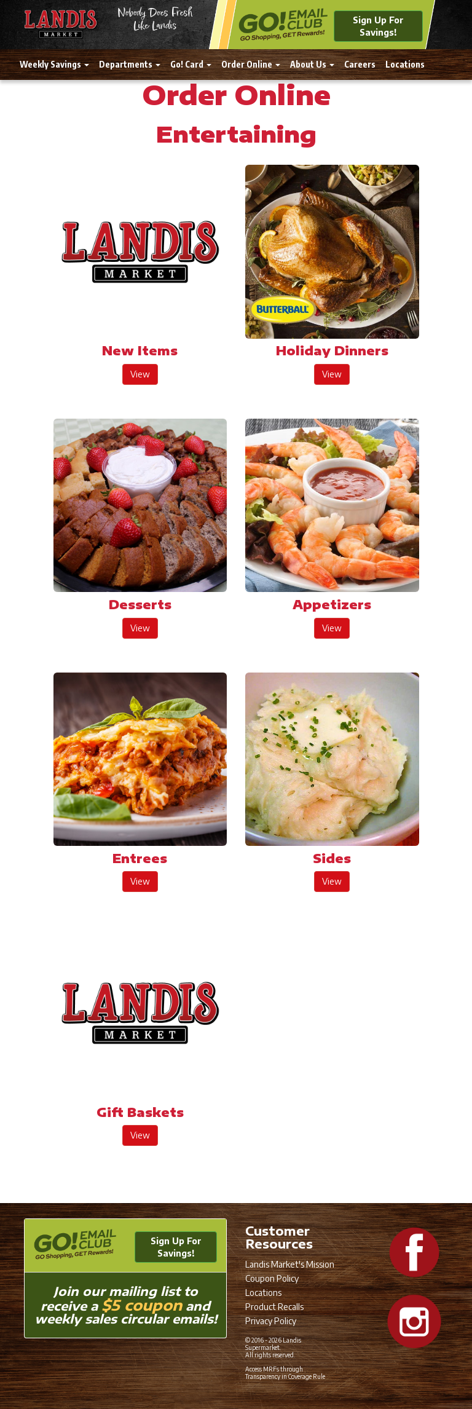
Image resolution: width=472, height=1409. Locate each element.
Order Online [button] (250, 64)
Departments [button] (129, 64)
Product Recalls (274, 1306)
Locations (405, 64)
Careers (360, 64)
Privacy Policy (270, 1321)
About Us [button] (312, 64)
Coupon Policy (272, 1278)
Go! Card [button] (190, 64)
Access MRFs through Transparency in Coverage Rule (285, 1372)
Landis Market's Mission (289, 1264)
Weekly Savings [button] (54, 64)
